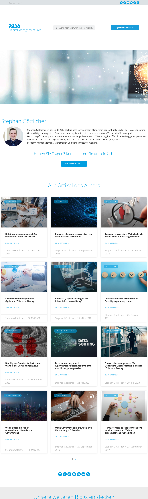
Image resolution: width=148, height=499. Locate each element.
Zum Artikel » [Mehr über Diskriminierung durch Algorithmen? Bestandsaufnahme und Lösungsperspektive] (62, 375)
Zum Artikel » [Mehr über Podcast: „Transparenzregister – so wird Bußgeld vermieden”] (62, 243)
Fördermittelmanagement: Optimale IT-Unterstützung (19, 300)
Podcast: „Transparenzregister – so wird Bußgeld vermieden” (73, 235)
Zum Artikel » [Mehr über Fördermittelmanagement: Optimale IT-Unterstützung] (12, 307)
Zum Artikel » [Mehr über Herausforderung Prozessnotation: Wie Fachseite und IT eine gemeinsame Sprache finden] (112, 439)
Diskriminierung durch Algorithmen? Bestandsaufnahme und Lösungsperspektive (73, 366)
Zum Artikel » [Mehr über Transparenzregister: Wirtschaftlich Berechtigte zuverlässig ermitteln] (112, 243)
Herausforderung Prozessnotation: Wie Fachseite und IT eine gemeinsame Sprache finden (123, 430)
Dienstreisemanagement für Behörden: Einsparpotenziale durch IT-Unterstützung (124, 366)
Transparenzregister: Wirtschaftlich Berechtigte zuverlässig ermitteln (124, 235)
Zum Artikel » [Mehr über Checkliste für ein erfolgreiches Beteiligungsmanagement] (112, 307)
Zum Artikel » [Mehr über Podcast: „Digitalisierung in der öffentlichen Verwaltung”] (62, 307)
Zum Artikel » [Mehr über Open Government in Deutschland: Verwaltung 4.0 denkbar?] (62, 437)
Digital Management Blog (27, 30)
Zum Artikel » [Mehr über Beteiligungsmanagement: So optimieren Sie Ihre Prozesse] (12, 243)
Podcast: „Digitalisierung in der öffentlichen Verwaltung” (71, 300)
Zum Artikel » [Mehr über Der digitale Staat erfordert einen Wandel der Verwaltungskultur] (12, 372)
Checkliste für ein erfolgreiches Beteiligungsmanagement (121, 300)
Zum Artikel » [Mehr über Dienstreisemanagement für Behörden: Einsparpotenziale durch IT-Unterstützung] (112, 375)
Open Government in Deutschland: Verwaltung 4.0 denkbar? (73, 429)
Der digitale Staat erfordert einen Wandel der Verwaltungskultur (23, 364)
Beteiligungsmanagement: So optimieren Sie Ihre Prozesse (21, 235)
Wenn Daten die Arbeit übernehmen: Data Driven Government (19, 430)
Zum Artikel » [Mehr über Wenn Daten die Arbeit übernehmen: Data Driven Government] (12, 439)
